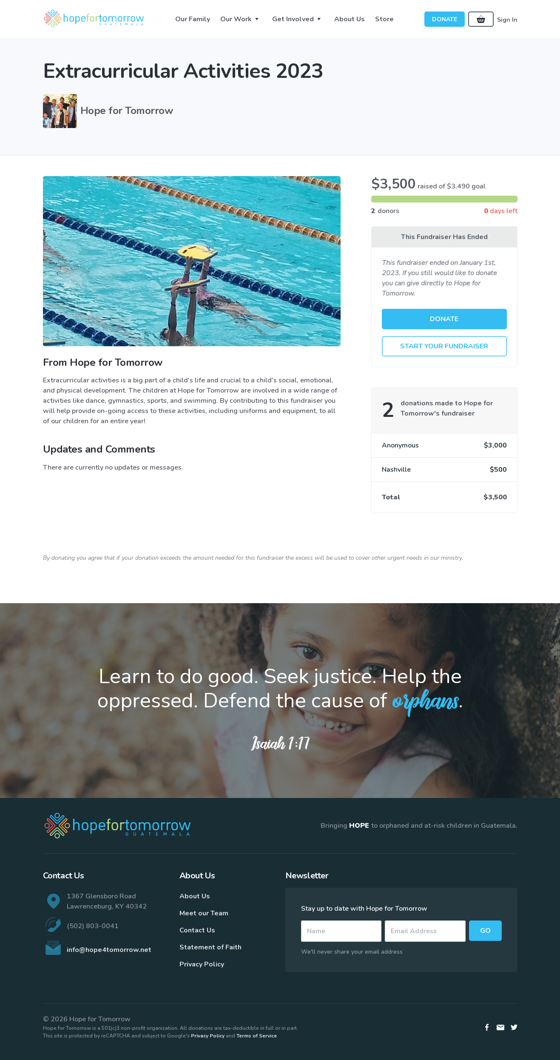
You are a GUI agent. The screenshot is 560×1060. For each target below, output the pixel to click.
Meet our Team (203, 913)
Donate (444, 19)
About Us (194, 896)
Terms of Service (256, 1035)
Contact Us (197, 930)
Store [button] (384, 19)
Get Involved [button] (293, 19)
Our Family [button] (192, 19)
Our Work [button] (236, 19)
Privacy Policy (201, 964)
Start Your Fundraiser (444, 346)
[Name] (341, 931)
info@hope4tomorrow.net (109, 950)
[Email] (425, 931)
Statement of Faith (210, 947)
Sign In (507, 19)
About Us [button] (349, 19)
